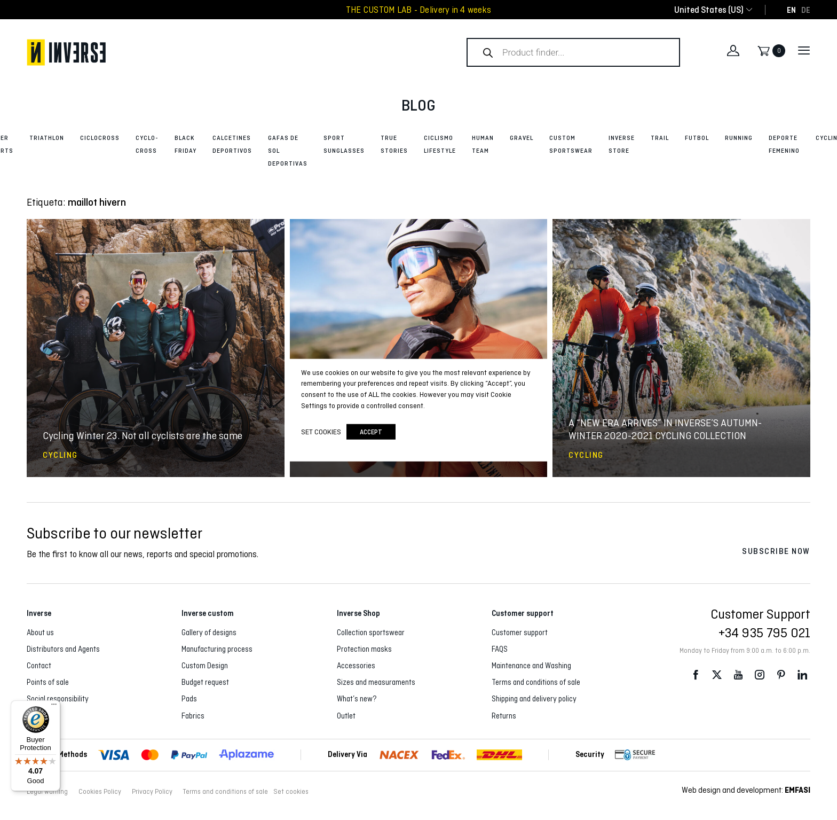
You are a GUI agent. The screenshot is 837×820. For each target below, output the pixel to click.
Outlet (346, 716)
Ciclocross (100, 138)
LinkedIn (802, 674)
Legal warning (47, 791)
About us (40, 632)
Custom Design (204, 665)
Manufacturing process (216, 649)
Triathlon (46, 138)
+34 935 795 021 (764, 632)
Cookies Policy (99, 791)
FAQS (500, 649)
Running (739, 138)
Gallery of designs (208, 632)
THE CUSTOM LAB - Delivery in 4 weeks (418, 10)
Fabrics (192, 716)
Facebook (696, 674)
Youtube (738, 674)
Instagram (760, 674)
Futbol (697, 138)
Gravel (521, 138)
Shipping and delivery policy (534, 698)
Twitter (717, 674)
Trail (660, 138)
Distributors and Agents (63, 649)
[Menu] (54, 706)
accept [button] (371, 432)
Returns (504, 716)
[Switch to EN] (791, 9)
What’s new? (357, 698)
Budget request (205, 682)
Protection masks (364, 649)
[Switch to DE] (805, 9)
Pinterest (781, 674)
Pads (189, 698)
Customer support (520, 632)
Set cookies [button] (291, 791)
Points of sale (48, 682)
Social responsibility (58, 698)
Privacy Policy (152, 791)
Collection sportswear (371, 632)
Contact (39, 665)
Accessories (356, 665)
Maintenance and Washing (531, 665)
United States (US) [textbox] (709, 10)
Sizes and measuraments (376, 682)
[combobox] (709, 10)
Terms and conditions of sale (536, 682)
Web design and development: (746, 789)
